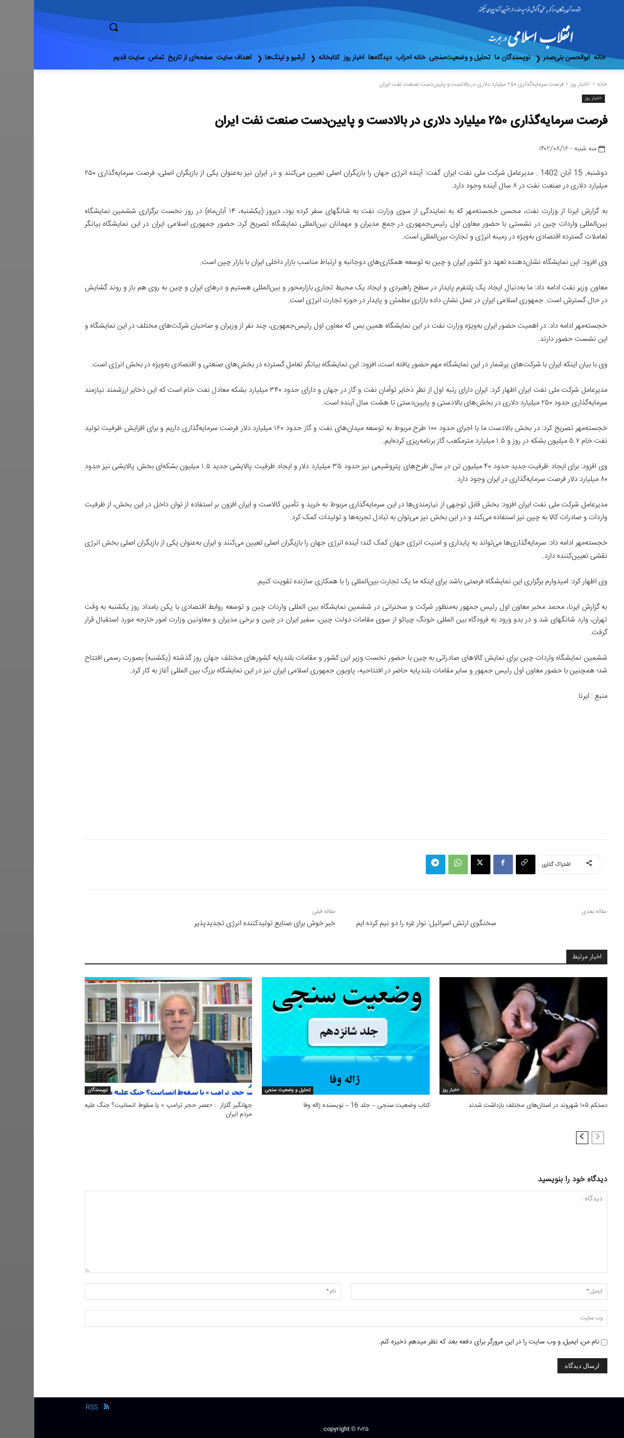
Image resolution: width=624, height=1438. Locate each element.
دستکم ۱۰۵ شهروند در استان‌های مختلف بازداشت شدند (505, 1105)
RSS (58, 1408)
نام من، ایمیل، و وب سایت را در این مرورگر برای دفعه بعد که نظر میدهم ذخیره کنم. (455, 1342)
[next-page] (548, 1137)
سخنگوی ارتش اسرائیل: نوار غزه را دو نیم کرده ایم (392, 923)
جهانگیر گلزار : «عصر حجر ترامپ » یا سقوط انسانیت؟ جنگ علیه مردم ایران (135, 1110)
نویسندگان (64, 1090)
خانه (568, 84)
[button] (155, 27)
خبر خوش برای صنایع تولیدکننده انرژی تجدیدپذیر (231, 923)
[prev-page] (564, 1137)
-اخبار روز (546, 84)
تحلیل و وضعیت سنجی (254, 1090)
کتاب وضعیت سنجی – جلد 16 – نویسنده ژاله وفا (332, 1105)
